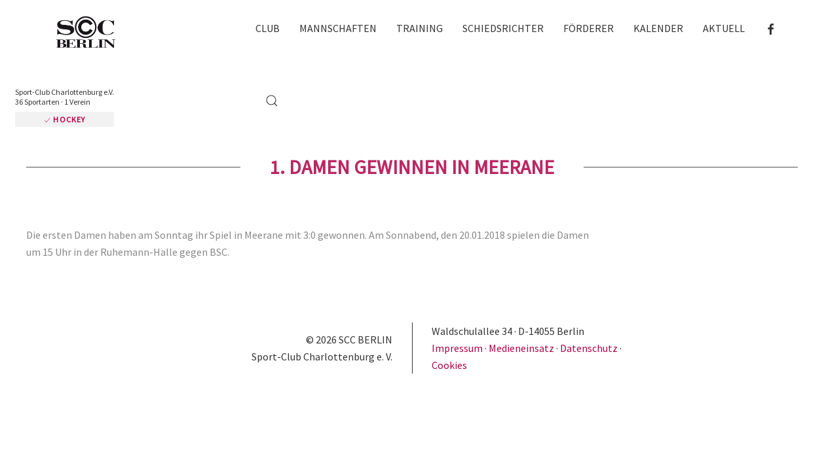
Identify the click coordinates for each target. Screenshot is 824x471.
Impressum (458, 283)
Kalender (636, 30)
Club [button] (245, 30)
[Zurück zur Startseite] (72, 33)
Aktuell (701, 30)
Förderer (566, 30)
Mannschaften (315, 30)
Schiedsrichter (480, 30)
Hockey (176, 46)
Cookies (449, 300)
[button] (791, 30)
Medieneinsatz (521, 283)
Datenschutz (589, 283)
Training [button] (397, 30)
